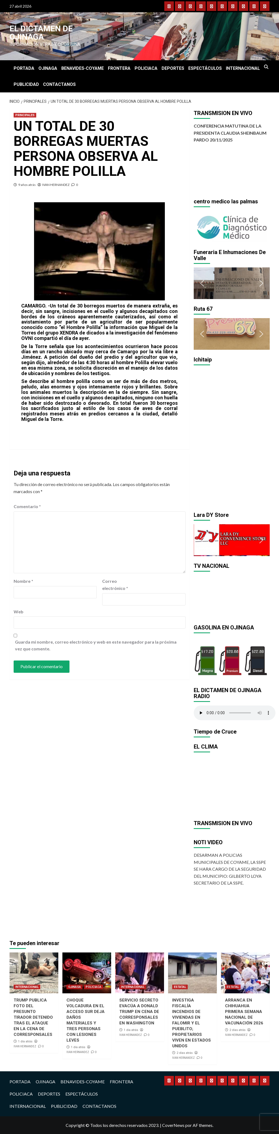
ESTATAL (180, 987)
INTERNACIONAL (243, 68)
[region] (232, 226)
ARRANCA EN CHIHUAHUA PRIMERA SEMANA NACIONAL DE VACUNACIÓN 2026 (244, 1012)
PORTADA (24, 68)
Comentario (27, 506)
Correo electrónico (115, 584)
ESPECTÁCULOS (205, 68)
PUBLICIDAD (26, 84)
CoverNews (173, 1125)
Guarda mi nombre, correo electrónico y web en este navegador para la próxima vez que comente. (96, 645)
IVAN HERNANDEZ (55, 185)
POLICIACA (146, 68)
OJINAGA (47, 68)
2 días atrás (185, 1053)
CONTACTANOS (59, 84)
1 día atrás (25, 1041)
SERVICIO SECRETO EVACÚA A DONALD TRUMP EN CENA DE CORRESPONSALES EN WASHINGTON (139, 1012)
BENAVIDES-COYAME (82, 68)
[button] (202, 226)
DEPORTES (173, 68)
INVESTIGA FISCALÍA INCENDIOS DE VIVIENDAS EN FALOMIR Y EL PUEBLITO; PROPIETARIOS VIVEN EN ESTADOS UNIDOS (191, 1023)
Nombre (23, 581)
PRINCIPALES (25, 115)
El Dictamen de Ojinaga (41, 32)
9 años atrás (27, 185)
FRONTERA (119, 68)
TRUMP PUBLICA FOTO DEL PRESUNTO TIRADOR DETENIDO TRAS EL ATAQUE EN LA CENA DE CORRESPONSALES (33, 1017)
